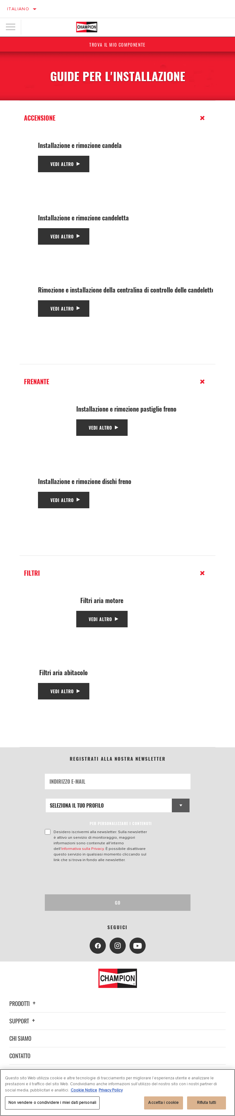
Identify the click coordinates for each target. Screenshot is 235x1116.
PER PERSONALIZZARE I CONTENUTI (121, 823)
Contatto (20, 1056)
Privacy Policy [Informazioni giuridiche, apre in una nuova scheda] (111, 1090)
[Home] (86, 27)
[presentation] (96, 878)
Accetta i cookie (163, 1102)
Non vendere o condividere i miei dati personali (52, 1102)
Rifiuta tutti (206, 1102)
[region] (117, 1092)
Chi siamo (20, 1038)
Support (23, 1021)
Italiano (18, 9)
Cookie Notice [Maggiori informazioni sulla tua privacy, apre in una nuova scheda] (84, 1090)
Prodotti (23, 1003)
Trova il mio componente (117, 44)
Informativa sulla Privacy (82, 848)
